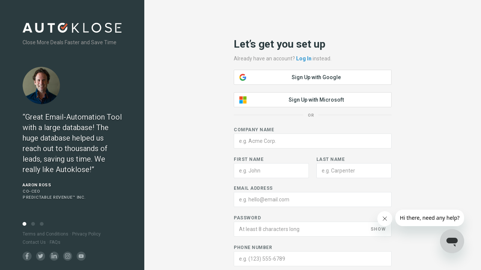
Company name (254, 129)
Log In (304, 59)
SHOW (378, 229)
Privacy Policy (86, 234)
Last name (330, 159)
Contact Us (34, 242)
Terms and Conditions (45, 234)
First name (248, 159)
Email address (253, 188)
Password (247, 217)
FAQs (55, 242)
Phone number (253, 247)
